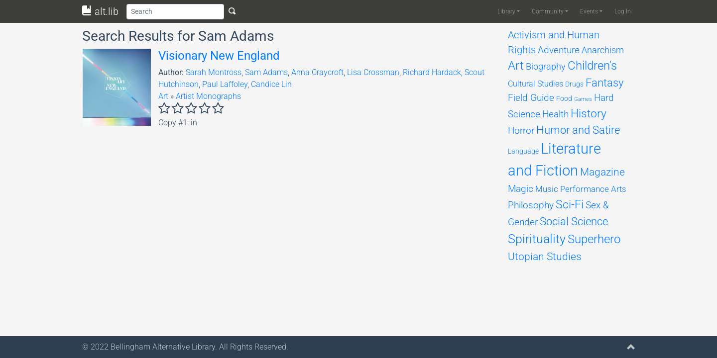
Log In (622, 11)
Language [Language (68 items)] (523, 151)
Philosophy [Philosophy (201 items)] (531, 205)
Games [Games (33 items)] (583, 99)
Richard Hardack (432, 72)
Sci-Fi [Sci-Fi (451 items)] (570, 204)
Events (589, 11)
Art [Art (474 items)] (516, 66)
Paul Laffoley (224, 84)
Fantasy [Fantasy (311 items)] (604, 83)
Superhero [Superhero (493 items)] (594, 239)
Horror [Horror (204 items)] (521, 130)
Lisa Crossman (373, 72)
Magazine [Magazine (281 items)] (602, 172)
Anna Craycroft (317, 72)
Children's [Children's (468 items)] (592, 66)
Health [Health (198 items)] (555, 114)
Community (548, 11)
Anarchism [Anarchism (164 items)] (603, 50)
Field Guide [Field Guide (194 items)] (531, 97)
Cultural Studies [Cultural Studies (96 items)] (535, 84)
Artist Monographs (208, 96)
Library (506, 11)
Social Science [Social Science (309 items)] (574, 221)
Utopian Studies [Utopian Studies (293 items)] (545, 256)
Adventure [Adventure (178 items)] (559, 50)
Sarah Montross (213, 72)
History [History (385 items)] (588, 113)
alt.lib (100, 11)
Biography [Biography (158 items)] (546, 66)
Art (163, 96)
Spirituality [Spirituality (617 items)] (537, 239)
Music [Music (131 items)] (546, 189)
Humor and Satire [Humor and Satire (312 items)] (578, 130)
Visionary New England (219, 56)
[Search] (175, 11)
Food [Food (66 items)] (564, 98)
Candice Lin (271, 84)
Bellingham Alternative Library (163, 347)
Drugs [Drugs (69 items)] (574, 84)
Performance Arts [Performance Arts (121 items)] (593, 189)
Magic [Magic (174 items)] (520, 188)
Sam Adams (266, 72)
